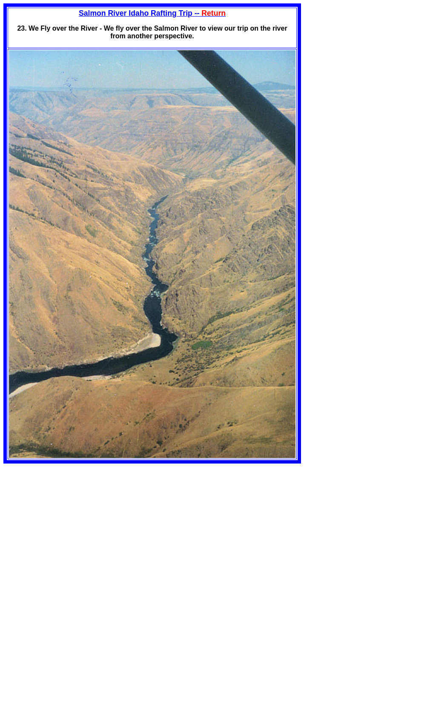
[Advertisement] (74, 523)
